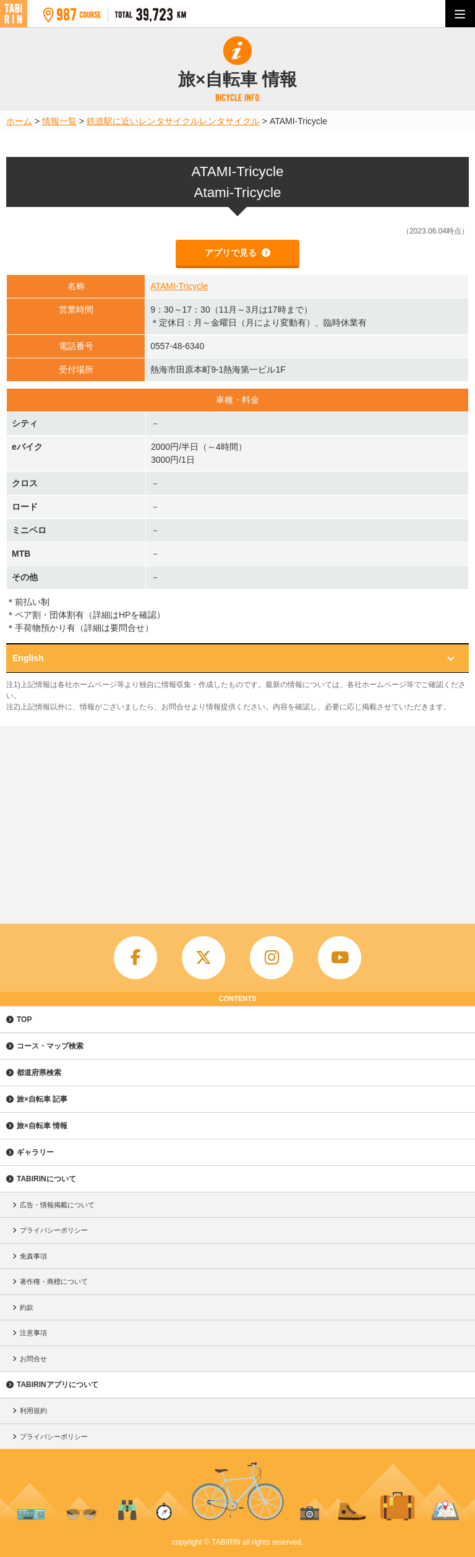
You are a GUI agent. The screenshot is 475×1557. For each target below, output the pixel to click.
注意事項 (33, 1332)
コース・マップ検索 (50, 1046)
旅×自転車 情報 (42, 1125)
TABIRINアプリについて (57, 1384)
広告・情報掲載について (57, 1205)
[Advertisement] (237, 818)
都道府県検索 (39, 1072)
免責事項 (33, 1256)
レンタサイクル (229, 121)
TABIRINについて (46, 1179)
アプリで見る (232, 253)
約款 (26, 1307)
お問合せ (33, 1358)
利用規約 (33, 1410)
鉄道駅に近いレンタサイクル (143, 121)
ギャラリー (35, 1152)
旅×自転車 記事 (42, 1099)
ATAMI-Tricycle (179, 286)
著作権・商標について (54, 1281)
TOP (24, 1019)
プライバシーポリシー (54, 1230)
